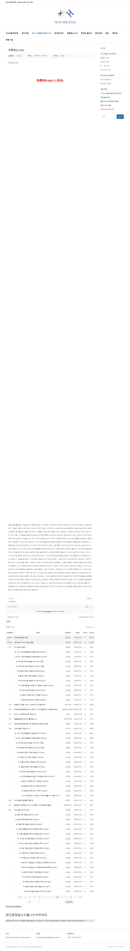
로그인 (103, 48)
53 (39, 897)
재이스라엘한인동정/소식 (41, 33)
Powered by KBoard (13, 906)
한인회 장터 (59, 33)
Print (89, 598)
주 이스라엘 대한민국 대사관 (111, 93)
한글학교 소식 (72, 33)
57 (57, 897)
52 (34, 897)
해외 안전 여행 (106, 105)
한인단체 (98, 33)
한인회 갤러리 (86, 33)
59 (66, 897)
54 (44, 897)
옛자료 (114, 33)
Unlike (12, 602)
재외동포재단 (105, 97)
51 (30, 897)
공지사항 (25, 33)
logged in (48, 611)
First (21, 897)
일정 (107, 33)
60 (71, 897)
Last (79, 897)
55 (48, 897)
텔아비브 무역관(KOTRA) (110, 101)
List (8, 621)
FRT (123, 947)
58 (62, 897)
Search (69, 902)
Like (11, 598)
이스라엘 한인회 (12, 33)
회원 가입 (9, 40)
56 (53, 897)
